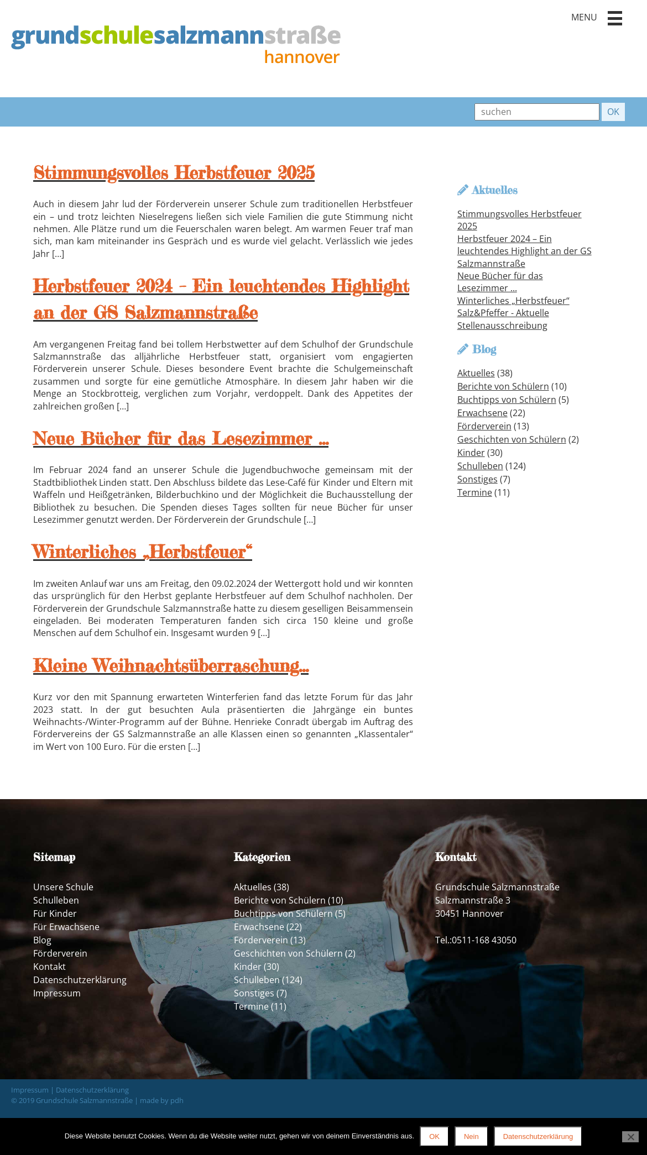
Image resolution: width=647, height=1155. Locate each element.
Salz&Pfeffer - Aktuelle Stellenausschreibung (503, 319)
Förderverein (484, 426)
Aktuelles (476, 373)
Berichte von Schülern (503, 386)
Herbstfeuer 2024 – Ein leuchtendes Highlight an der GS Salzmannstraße (524, 251)
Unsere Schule (63, 887)
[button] (614, 18)
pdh (177, 1100)
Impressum (57, 993)
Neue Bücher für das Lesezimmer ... (500, 282)
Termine (474, 492)
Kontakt (49, 966)
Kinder (471, 453)
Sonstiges (477, 479)
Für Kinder (55, 913)
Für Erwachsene (66, 927)
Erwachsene (482, 413)
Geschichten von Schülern (511, 439)
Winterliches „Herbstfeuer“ (513, 301)
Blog (42, 940)
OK (434, 1136)
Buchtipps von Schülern (506, 399)
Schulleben (480, 466)
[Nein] (630, 1136)
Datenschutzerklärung (80, 980)
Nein (471, 1136)
